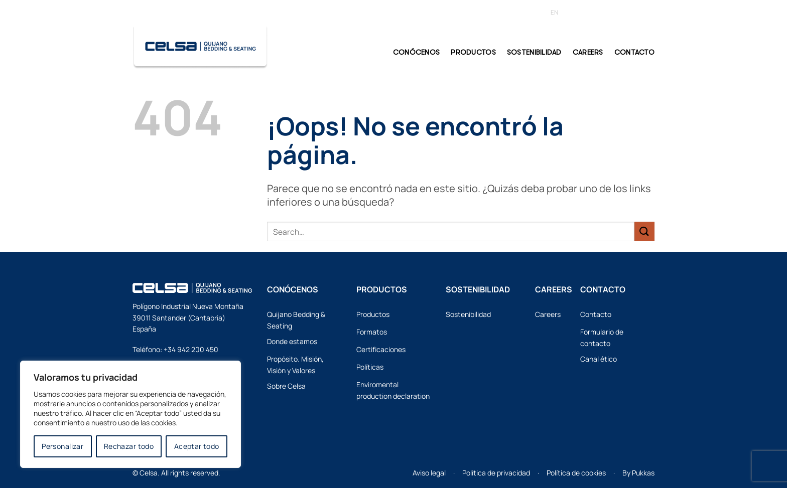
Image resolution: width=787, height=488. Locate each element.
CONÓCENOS (416, 52)
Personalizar (62, 446)
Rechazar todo (129, 446)
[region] (130, 414)
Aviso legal (429, 472)
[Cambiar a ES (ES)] (571, 13)
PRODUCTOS (473, 52)
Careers (588, 52)
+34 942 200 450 (191, 349)
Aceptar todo (196, 446)
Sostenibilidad (534, 52)
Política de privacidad (496, 472)
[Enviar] (644, 231)
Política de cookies (576, 472)
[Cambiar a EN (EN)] (554, 13)
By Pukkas (638, 472)
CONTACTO (634, 52)
